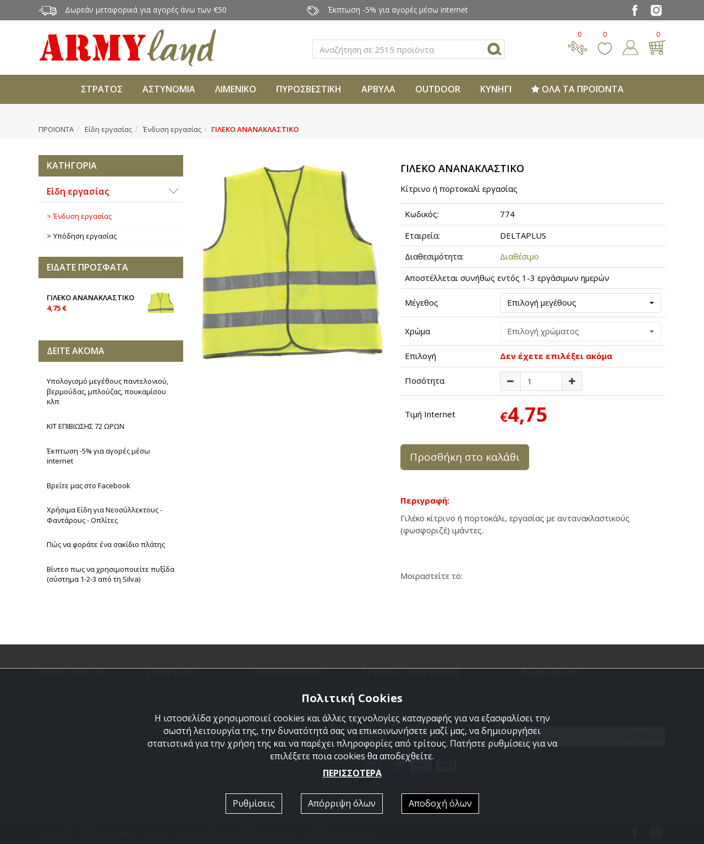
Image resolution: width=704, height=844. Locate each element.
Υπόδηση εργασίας (85, 236)
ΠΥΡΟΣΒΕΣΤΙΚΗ (309, 89)
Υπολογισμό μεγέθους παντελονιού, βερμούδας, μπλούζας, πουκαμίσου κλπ (107, 391)
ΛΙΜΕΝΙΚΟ (235, 89)
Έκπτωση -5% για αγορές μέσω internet (98, 456)
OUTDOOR (437, 89)
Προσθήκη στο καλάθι (465, 457)
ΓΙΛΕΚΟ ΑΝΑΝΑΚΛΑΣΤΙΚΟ (111, 302)
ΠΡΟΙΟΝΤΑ (56, 129)
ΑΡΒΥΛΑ (378, 89)
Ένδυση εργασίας (172, 129)
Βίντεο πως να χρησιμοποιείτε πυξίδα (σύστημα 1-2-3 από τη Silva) (110, 574)
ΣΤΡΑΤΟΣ (102, 89)
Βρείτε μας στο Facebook (88, 485)
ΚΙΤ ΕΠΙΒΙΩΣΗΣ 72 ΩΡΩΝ (85, 426)
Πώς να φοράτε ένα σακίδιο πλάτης (106, 544)
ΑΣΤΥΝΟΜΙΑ (168, 89)
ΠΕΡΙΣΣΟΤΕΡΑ (352, 773)
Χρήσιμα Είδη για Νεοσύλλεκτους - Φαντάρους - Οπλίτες (104, 515)
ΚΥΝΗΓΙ (496, 89)
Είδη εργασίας (108, 129)
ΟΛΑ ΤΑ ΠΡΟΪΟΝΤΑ (577, 89)
